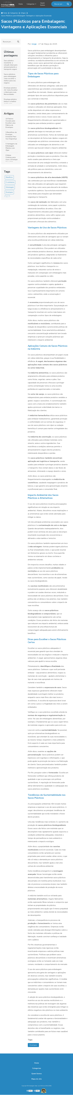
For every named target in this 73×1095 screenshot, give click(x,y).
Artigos (9, 113)
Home (20, 4)
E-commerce (10, 182)
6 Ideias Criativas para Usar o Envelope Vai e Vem (12, 158)
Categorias (31, 4)
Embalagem (10, 187)
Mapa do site (36, 1079)
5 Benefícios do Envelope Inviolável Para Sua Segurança (11, 135)
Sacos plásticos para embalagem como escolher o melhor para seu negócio (10, 78)
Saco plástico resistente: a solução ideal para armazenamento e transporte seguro (10, 64)
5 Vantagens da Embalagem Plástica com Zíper (11, 147)
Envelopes (9, 192)
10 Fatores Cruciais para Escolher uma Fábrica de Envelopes (10, 123)
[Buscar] (68, 4)
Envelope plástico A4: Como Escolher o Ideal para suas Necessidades (11, 91)
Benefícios (9, 177)
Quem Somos (44, 3)
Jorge (34, 44)
